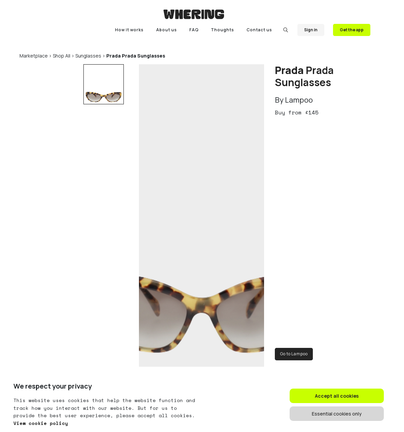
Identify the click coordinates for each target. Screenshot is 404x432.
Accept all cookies (337, 396)
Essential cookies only (337, 413)
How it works (129, 30)
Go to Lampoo (293, 354)
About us (166, 30)
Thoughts (222, 30)
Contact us (259, 30)
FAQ (194, 30)
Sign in (311, 30)
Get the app (352, 30)
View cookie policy (40, 423)
